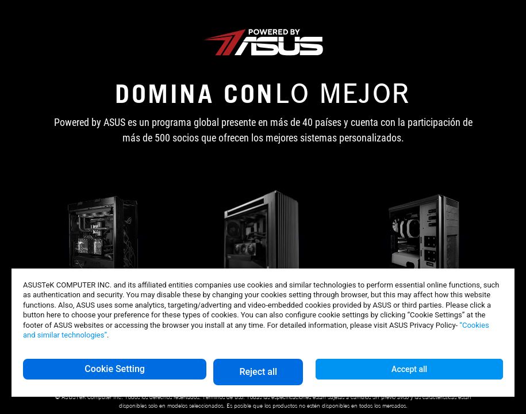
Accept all (409, 369)
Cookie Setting (115, 368)
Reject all (258, 371)
